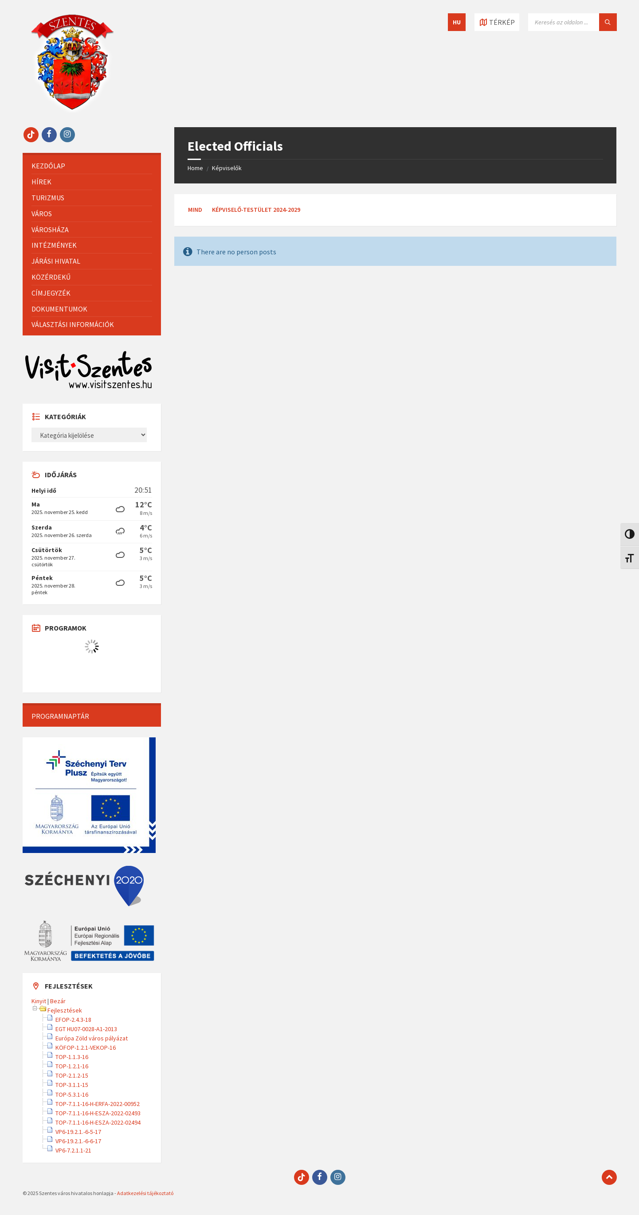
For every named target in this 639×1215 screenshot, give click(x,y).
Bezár (58, 1001)
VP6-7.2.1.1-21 (73, 1150)
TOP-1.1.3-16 (71, 1057)
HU (457, 22)
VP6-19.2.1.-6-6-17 (78, 1141)
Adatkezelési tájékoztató (145, 1193)
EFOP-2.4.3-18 (73, 1020)
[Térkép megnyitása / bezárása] (496, 22)
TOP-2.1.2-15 (71, 1075)
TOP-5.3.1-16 (71, 1094)
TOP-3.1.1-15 (71, 1085)
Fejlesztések (64, 1010)
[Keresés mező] (572, 22)
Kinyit (38, 1001)
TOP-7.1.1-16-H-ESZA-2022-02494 (98, 1122)
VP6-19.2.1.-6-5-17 (78, 1132)
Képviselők (227, 168)
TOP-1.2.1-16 (71, 1066)
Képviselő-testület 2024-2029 (256, 210)
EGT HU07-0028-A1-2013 (86, 1029)
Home (195, 168)
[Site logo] (72, 109)
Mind (195, 210)
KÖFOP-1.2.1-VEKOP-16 (85, 1047)
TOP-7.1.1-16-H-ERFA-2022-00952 (97, 1104)
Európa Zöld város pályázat (91, 1038)
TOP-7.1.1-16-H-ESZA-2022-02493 (98, 1113)
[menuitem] (91, 166)
